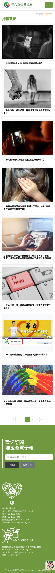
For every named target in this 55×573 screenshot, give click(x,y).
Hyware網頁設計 (43, 570)
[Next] (41, 419)
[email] (29, 457)
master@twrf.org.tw (21, 522)
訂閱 (12, 464)
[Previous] (13, 419)
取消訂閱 (27, 464)
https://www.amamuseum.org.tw (16, 549)
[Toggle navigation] (49, 5)
